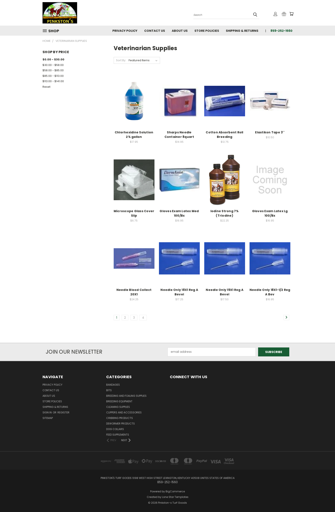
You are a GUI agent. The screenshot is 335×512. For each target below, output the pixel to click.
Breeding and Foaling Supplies (126, 396)
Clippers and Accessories (124, 412)
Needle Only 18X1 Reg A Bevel (179, 292)
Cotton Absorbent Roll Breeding (224, 134)
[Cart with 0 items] (291, 14)
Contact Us (154, 31)
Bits (109, 390)
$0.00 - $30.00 (53, 59)
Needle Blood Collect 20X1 (134, 292)
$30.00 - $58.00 (53, 65)
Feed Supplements (117, 434)
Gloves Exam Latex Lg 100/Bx (270, 213)
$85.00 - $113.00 (53, 76)
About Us (180, 31)
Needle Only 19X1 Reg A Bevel (224, 292)
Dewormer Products (120, 423)
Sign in (47, 412)
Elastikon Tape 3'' (270, 132)
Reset (46, 87)
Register (63, 412)
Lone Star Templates (175, 497)
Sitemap (48, 418)
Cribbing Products (119, 418)
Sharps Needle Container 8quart (179, 134)
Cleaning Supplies (118, 407)
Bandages (113, 385)
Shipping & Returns (242, 31)
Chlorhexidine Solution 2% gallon (134, 134)
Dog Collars (115, 429)
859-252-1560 (281, 31)
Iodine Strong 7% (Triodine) (224, 213)
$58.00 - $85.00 (53, 70)
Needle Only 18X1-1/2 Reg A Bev (270, 292)
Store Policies (206, 31)
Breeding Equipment (119, 401)
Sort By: (121, 60)
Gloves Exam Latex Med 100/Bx (179, 213)
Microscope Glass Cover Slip (134, 213)
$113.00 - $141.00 (53, 81)
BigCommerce (175, 491)
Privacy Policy (124, 31)
